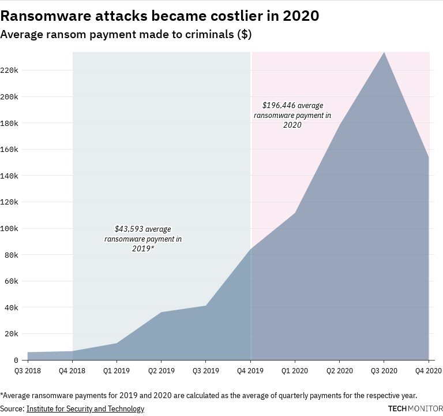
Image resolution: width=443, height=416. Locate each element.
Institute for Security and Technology (85, 408)
